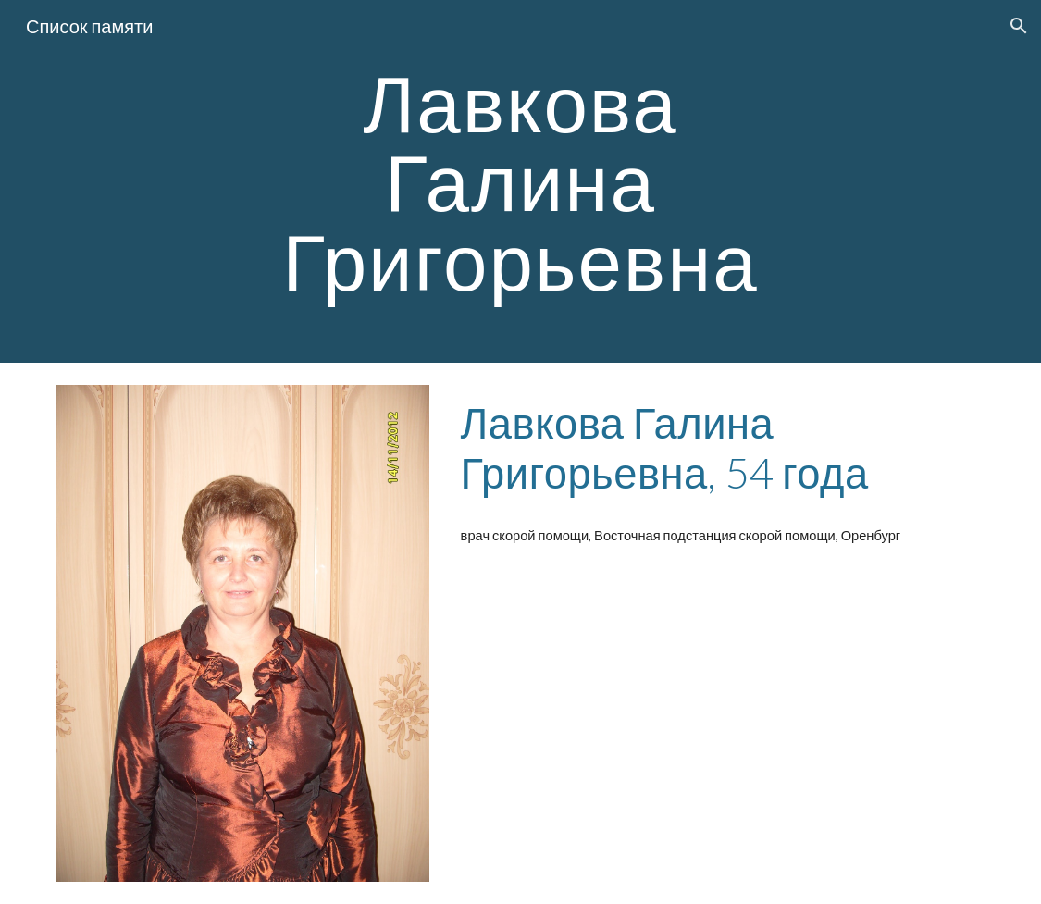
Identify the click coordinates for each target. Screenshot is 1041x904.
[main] (520, 181)
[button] (1019, 26)
